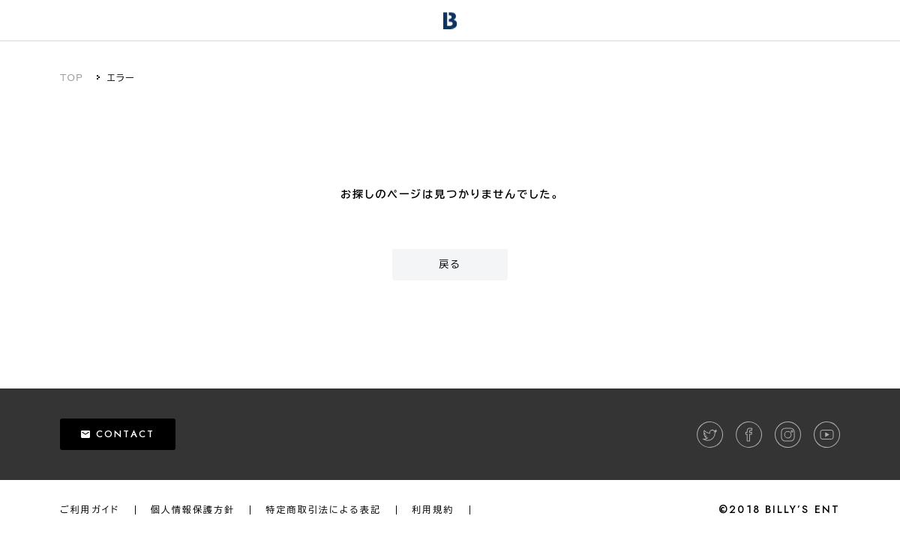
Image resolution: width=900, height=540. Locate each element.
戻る (450, 264)
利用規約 (433, 510)
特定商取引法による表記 (323, 510)
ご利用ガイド (90, 510)
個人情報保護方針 (193, 510)
